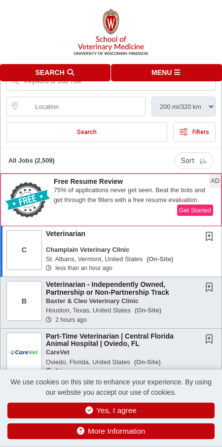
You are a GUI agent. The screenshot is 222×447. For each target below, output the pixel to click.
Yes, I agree (111, 410)
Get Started (195, 210)
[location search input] (83, 106)
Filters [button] (194, 132)
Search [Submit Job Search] (87, 132)
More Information (111, 431)
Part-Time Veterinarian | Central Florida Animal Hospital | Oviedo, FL (110, 339)
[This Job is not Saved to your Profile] (211, 237)
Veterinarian (65, 234)
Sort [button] (194, 161)
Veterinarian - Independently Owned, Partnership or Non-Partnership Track (107, 288)
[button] (166, 72)
